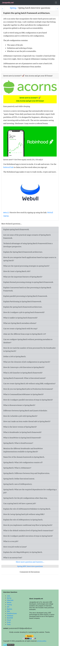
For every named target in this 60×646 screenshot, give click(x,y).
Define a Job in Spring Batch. (14, 356)
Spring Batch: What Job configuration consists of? (23, 462)
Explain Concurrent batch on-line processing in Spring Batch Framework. (27, 289)
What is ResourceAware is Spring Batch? (19, 405)
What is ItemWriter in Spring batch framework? (22, 438)
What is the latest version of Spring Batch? (20, 427)
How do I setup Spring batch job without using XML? (24, 514)
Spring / (14, 8)
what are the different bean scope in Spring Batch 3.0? (24, 334)
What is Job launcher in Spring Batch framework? (23, 373)
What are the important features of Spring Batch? (22, 277)
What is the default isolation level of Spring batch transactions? (28, 530)
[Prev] (2, 9)
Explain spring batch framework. (16, 229)
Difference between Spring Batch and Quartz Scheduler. (25, 410)
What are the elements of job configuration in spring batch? (26, 362)
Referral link (8, 167)
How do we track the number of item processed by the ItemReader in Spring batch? (29, 349)
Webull (6, 213)
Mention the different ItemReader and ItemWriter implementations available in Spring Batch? (23, 450)
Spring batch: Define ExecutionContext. (19, 479)
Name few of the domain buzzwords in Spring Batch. (24, 457)
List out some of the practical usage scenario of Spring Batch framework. (27, 236)
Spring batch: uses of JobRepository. (17, 484)
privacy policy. (42, 641)
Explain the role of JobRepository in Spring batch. (23, 520)
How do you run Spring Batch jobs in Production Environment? (28, 389)
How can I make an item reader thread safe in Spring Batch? (26, 421)
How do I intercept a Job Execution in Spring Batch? (23, 367)
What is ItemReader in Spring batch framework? (22, 432)
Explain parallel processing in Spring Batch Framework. (25, 296)
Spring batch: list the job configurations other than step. (25, 498)
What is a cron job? (10, 541)
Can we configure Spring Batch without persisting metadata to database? (27, 341)
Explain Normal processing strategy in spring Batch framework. (28, 282)
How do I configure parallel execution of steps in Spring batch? (28, 536)
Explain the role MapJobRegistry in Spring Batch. (23, 552)
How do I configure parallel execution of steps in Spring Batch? (28, 400)
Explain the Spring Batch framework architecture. (23, 252)
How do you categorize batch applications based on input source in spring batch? (29, 259)
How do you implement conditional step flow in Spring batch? (27, 525)
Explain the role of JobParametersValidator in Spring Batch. (27, 509)
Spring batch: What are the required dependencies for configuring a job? (30, 491)
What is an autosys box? (12, 557)
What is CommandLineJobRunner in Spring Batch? (23, 394)
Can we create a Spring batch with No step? (20, 328)
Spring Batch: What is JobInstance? (17, 468)
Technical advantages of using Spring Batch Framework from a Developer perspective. (28, 245)
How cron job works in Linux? (15, 547)
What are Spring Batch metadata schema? (19, 323)
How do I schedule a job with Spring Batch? (20, 416)
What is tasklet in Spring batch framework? (20, 318)
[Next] (57, 9)
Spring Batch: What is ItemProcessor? (18, 443)
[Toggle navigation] (56, 2)
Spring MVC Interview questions (30, 566)
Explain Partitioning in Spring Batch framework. (22, 301)
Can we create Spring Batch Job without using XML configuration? (29, 383)
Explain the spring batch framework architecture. (22, 307)
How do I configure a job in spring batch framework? (24, 312)
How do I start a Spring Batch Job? (17, 271)
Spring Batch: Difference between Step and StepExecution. (26, 473)
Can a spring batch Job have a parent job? (19, 503)
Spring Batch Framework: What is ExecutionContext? (24, 378)
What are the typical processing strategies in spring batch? (26, 266)
